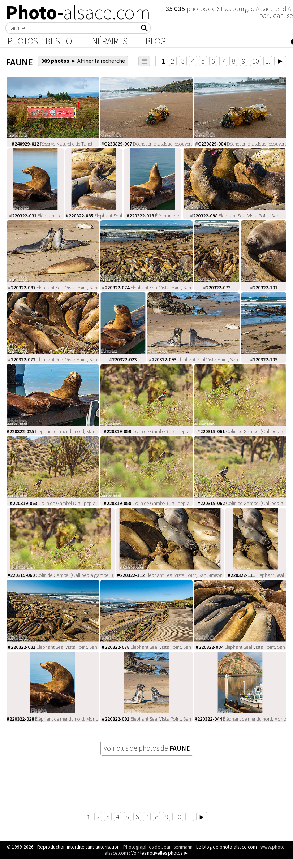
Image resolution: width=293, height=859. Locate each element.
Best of (61, 41)
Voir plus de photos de (147, 748)
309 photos (83, 60)
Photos (23, 41)
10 (255, 61)
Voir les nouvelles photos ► (159, 853)
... (268, 61)
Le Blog (150, 41)
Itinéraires (106, 41)
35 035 (175, 8)
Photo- (78, 12)
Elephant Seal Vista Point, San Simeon (170, 575)
